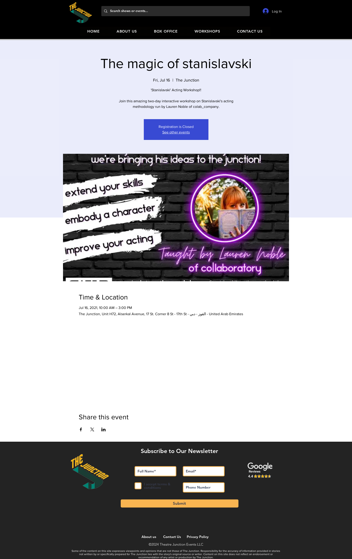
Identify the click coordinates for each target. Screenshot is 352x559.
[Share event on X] (92, 429)
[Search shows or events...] (175, 11)
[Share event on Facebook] (81, 429)
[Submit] (179, 503)
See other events (176, 132)
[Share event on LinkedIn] (103, 429)
